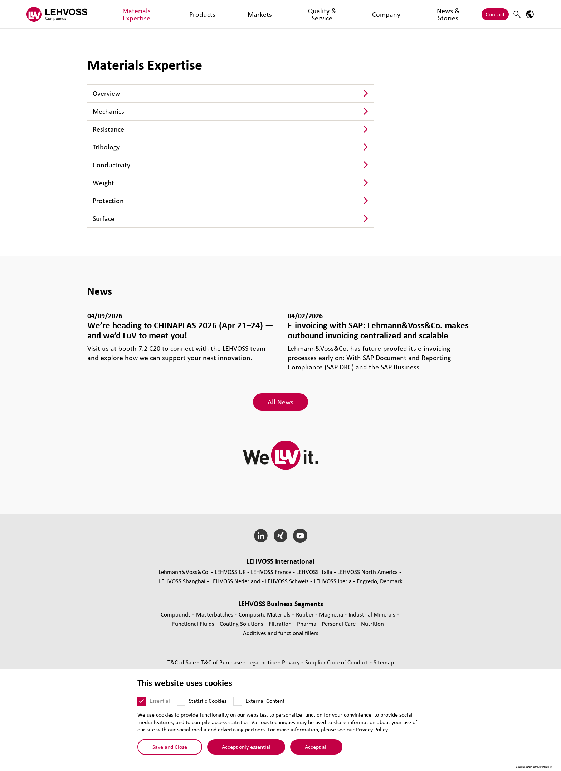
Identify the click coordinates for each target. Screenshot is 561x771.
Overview (106, 93)
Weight (103, 183)
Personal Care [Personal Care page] (339, 623)
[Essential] (141, 701)
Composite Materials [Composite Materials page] (265, 614)
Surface (103, 218)
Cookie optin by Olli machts (534, 766)
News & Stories (319, 14)
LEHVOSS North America (367, 571)
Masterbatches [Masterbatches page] (215, 614)
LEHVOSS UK (230, 571)
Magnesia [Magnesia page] (332, 614)
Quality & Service (239, 14)
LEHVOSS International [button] (280, 561)
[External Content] (237, 701)
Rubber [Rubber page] (305, 614)
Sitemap (384, 662)
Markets (199, 14)
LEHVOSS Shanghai (182, 581)
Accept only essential (246, 746)
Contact (495, 14)
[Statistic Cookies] (181, 701)
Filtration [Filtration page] (281, 623)
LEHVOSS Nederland (235, 581)
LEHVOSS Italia (314, 571)
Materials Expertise (127, 14)
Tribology (106, 147)
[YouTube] (300, 536)
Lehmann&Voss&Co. (184, 571)
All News (280, 402)
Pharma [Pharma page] (307, 623)
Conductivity (111, 165)
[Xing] (281, 536)
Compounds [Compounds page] (176, 614)
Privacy (291, 662)
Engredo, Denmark (380, 581)
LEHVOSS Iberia (333, 581)
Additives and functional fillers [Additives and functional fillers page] (280, 632)
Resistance (108, 129)
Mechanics (108, 111)
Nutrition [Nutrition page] (373, 623)
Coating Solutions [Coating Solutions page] (242, 623)
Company (280, 14)
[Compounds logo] (57, 14)
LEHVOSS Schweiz (287, 581)
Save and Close (169, 746)
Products (170, 14)
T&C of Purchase (222, 662)
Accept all (316, 746)
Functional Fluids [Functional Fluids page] (194, 623)
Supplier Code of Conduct (337, 662)
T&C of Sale (182, 662)
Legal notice (262, 662)
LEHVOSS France (271, 571)
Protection (108, 201)
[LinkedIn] (261, 536)
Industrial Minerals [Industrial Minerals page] (372, 614)
